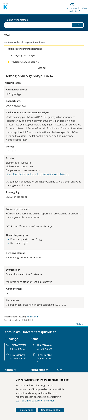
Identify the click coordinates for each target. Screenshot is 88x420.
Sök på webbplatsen (17, 19)
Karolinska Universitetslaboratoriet (25, 48)
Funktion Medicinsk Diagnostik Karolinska (24, 42)
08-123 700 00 (44, 348)
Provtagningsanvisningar (23, 55)
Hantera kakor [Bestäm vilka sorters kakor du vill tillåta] (26, 410)
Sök (77, 24)
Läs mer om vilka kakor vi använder (35, 400)
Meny (84, 8)
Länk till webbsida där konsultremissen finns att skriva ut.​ (37, 174)
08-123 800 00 (17, 348)
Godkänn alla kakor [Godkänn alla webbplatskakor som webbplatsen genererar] (51, 410)
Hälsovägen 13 (18, 358)
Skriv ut (80, 324)
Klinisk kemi (33, 316)
